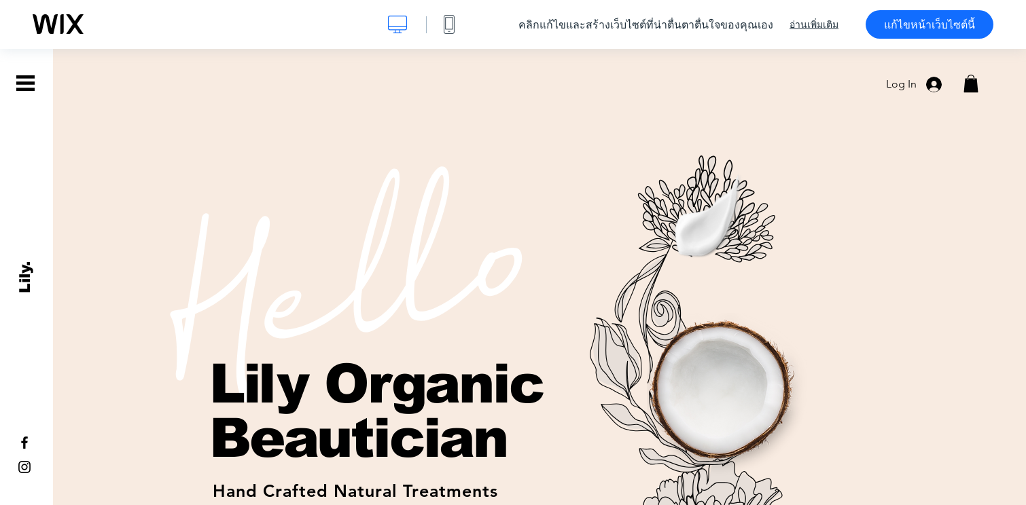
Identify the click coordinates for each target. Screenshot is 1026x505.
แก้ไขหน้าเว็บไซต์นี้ (929, 24)
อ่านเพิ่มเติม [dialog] (814, 24)
